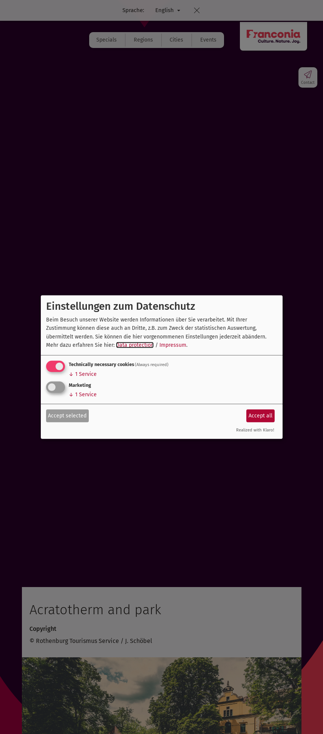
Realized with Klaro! (255, 430)
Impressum (172, 345)
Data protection (135, 345)
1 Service (83, 374)
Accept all (260, 416)
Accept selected (67, 416)
